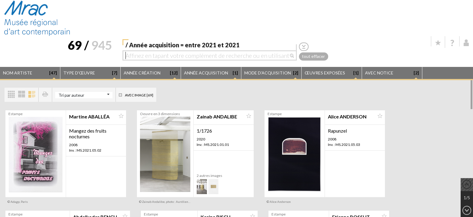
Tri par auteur (71, 95)
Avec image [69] (139, 95)
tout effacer (313, 56)
